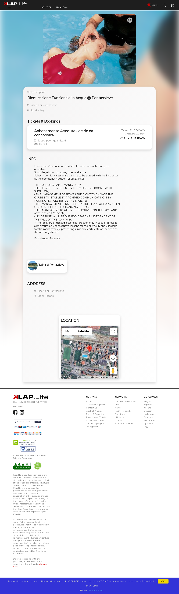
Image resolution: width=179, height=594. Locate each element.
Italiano (147, 407)
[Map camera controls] (113, 358)
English (147, 401)
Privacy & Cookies (95, 420)
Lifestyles (119, 417)
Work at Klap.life (94, 411)
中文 (146, 426)
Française (148, 417)
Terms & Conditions (95, 414)
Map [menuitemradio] (68, 331)
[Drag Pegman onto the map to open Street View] (113, 370)
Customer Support (95, 404)
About (89, 401)
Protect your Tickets (96, 417)
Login (152, 5)
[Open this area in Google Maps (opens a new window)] (67, 376)
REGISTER (46, 7)
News (117, 407)
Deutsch (148, 411)
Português (149, 420)
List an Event (62, 7)
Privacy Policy (96, 590)
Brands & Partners (124, 423)
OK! (163, 581)
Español (148, 404)
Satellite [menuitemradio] (83, 331)
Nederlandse (150, 414)
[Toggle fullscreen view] (113, 331)
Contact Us (91, 407)
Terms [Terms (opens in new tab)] (114, 377)
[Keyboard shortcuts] (79, 377)
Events (118, 420)
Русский (148, 423)
